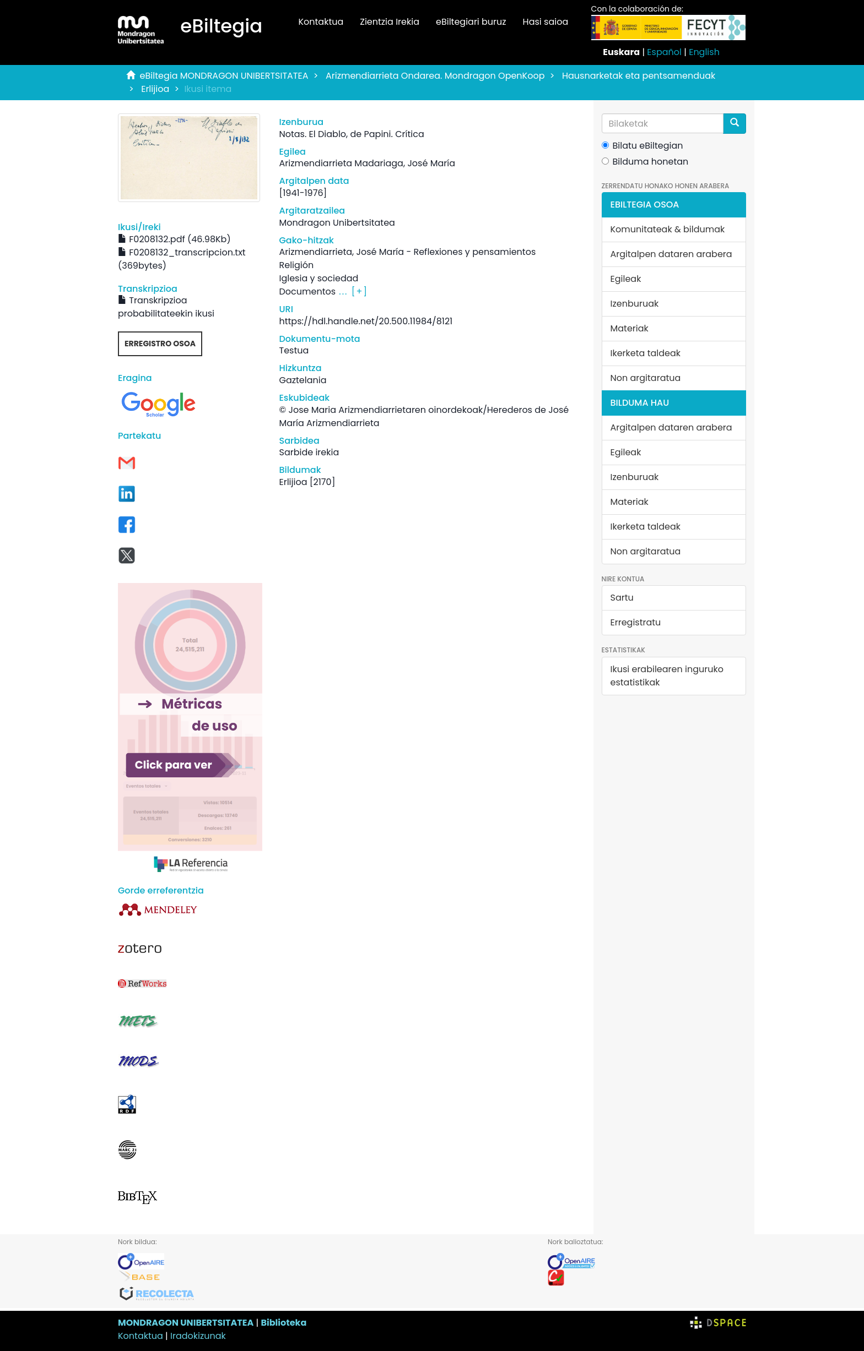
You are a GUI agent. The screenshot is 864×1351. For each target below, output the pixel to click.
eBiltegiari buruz (471, 21)
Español (664, 52)
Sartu (622, 597)
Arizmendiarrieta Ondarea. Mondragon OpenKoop (435, 75)
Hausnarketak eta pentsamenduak (638, 75)
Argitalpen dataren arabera (671, 254)
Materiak (630, 328)
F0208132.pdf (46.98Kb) (174, 239)
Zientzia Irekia (389, 21)
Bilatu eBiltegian (642, 145)
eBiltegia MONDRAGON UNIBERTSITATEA (224, 75)
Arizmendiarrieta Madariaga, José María (367, 163)
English (704, 52)
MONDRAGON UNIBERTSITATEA (185, 1322)
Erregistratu (636, 622)
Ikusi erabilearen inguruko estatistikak (667, 676)
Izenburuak (635, 303)
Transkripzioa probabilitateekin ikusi (166, 307)
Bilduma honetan (645, 161)
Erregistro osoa (160, 343)
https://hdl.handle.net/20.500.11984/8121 (365, 321)
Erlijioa (155, 89)
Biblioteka (283, 1322)
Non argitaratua (646, 378)
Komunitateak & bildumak (668, 229)
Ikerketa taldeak (646, 353)
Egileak (626, 279)
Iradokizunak (198, 1336)
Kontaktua (320, 21)
